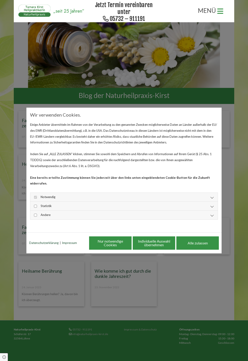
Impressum (69, 243)
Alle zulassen (198, 243)
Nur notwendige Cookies (110, 243)
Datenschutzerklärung (44, 243)
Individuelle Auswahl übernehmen (154, 243)
